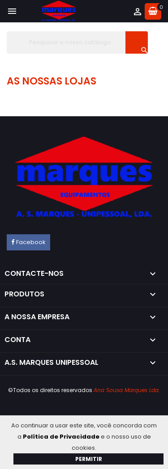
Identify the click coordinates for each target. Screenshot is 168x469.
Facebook (31, 242)
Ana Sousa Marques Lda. (127, 390)
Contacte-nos (34, 273)
